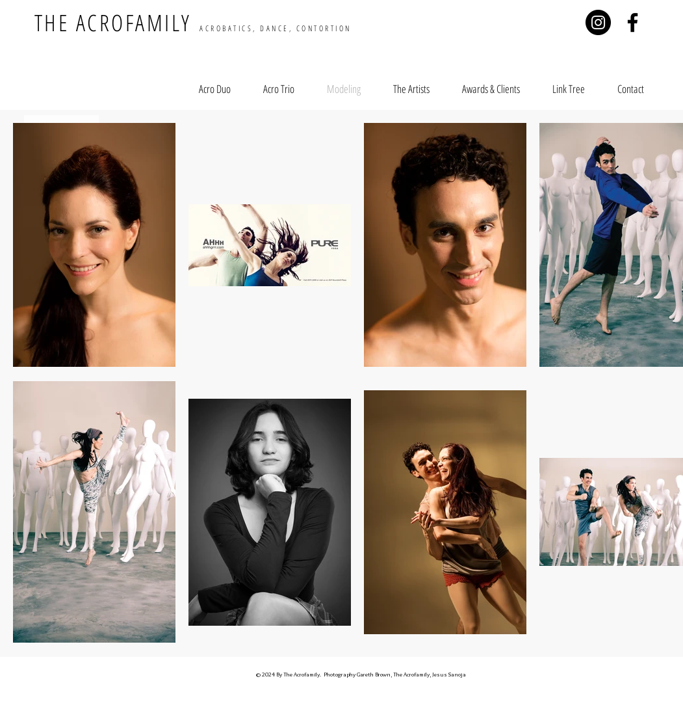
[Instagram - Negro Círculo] (598, 22)
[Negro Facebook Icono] (632, 22)
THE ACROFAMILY (193, 22)
